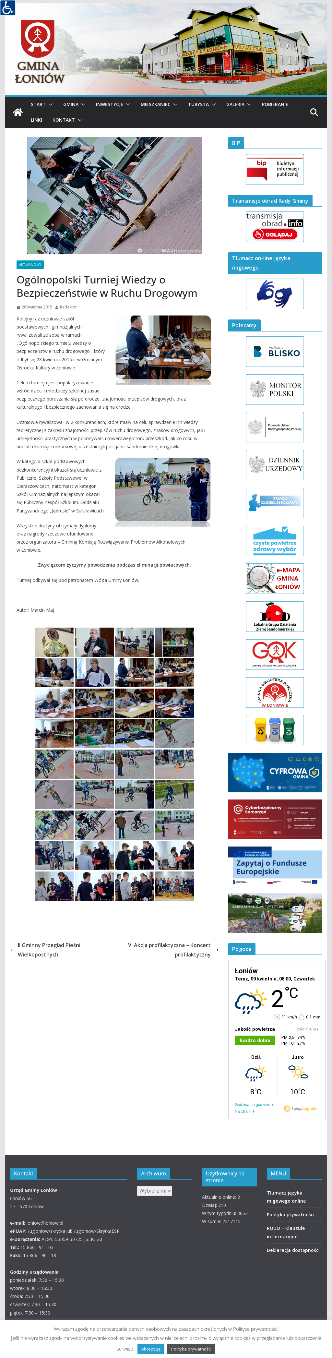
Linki (36, 120)
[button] (49, 104)
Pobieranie (275, 104)
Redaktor (68, 307)
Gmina (70, 104)
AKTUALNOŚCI (30, 264)
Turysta (198, 104)
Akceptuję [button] (150, 1349)
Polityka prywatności (290, 1214)
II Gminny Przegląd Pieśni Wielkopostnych (45, 950)
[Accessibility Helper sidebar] (8, 8)
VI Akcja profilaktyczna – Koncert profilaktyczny (173, 950)
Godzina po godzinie (252, 1104)
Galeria (235, 104)
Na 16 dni (243, 1111)
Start (38, 104)
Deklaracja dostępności (293, 1250)
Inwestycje (109, 104)
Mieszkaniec (156, 104)
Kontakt (64, 120)
